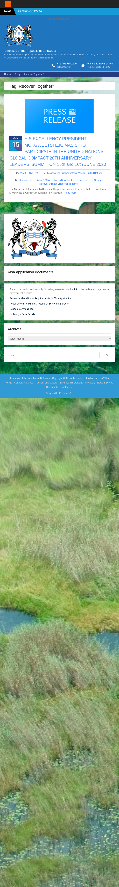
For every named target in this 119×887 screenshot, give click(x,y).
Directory (90, 382)
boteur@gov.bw (64, 67)
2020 (23, 173)
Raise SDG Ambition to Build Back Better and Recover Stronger (70, 180)
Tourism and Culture (46, 382)
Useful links (52, 387)
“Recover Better (27, 180)
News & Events (105, 382)
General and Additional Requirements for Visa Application (41, 298)
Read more (70, 192)
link (75, 289)
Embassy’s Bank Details (22, 314)
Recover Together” (69, 183)
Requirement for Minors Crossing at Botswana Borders (39, 303)
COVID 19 (33, 173)
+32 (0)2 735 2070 (67, 63)
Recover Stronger (48, 183)
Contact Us (67, 387)
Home (9, 382)
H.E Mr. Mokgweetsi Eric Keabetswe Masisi (62, 173)
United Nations (94, 173)
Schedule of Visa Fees (21, 309)
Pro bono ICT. (66, 393)
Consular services (23, 382)
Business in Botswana (71, 382)
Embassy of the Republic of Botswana (30, 50)
